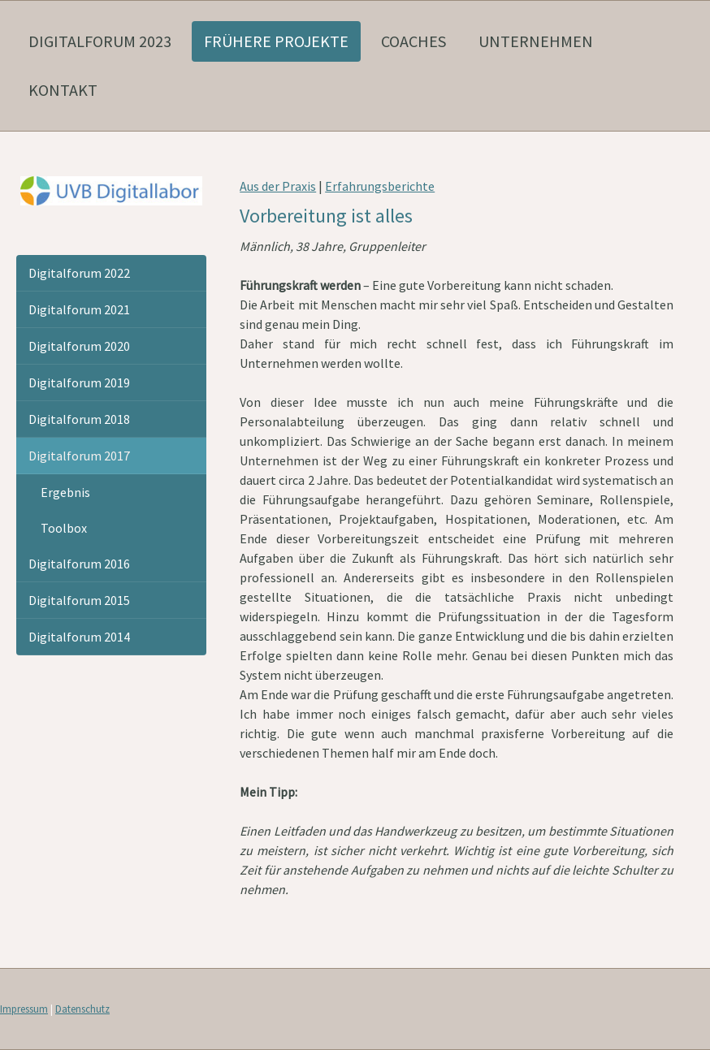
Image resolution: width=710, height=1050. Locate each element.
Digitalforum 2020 (79, 346)
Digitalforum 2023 (99, 41)
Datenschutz (82, 1008)
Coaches (413, 41)
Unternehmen (535, 41)
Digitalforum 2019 (79, 382)
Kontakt (62, 90)
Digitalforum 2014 (79, 637)
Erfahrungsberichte (380, 186)
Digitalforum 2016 (79, 563)
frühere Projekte (276, 41)
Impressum (24, 1008)
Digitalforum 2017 (79, 455)
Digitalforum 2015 (79, 600)
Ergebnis (65, 492)
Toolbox (64, 528)
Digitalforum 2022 (79, 273)
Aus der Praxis (278, 186)
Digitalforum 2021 (79, 309)
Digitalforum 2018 (79, 419)
